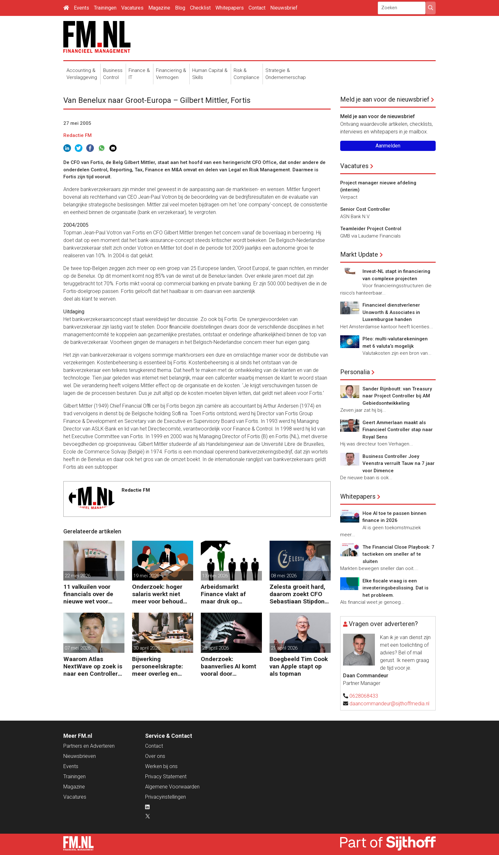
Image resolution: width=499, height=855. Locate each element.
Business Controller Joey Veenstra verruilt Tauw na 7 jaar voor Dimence (398, 463)
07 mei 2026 (77, 648)
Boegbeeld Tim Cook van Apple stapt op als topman (299, 666)
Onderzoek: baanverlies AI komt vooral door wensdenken (228, 666)
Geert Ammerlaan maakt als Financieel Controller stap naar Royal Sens (397, 430)
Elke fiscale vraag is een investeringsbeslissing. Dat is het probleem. (395, 588)
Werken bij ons (161, 766)
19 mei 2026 (146, 576)
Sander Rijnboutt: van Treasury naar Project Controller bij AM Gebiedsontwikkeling (397, 396)
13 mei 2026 (215, 576)
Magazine (159, 8)
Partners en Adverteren (89, 746)
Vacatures (132, 8)
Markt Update (359, 254)
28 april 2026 (215, 648)
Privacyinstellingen (165, 797)
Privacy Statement (165, 776)
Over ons (155, 756)
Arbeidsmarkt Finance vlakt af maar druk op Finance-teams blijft (229, 594)
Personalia (355, 372)
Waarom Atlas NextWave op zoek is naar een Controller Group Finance (92, 666)
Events (81, 8)
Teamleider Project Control (370, 229)
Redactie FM (77, 135)
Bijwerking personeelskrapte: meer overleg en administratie (157, 666)
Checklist (200, 8)
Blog (180, 8)
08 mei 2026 (284, 576)
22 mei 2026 (77, 576)
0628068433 (363, 696)
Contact (257, 8)
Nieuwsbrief (284, 8)
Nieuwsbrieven (79, 756)
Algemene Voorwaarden (172, 787)
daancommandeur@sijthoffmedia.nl (389, 704)
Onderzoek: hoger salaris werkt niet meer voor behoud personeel (157, 594)
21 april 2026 (284, 648)
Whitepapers (229, 8)
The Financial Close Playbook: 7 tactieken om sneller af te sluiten (398, 554)
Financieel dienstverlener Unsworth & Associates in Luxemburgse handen (391, 312)
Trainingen (105, 8)
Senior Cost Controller (365, 209)
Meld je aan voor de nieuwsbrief (384, 99)
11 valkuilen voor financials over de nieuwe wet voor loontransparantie (88, 594)
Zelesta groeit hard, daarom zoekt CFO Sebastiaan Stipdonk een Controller (299, 594)
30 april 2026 (146, 648)
